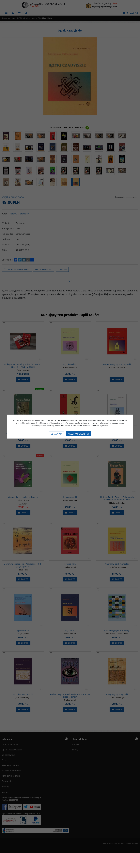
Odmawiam (56, 433)
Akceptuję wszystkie (78, 433)
